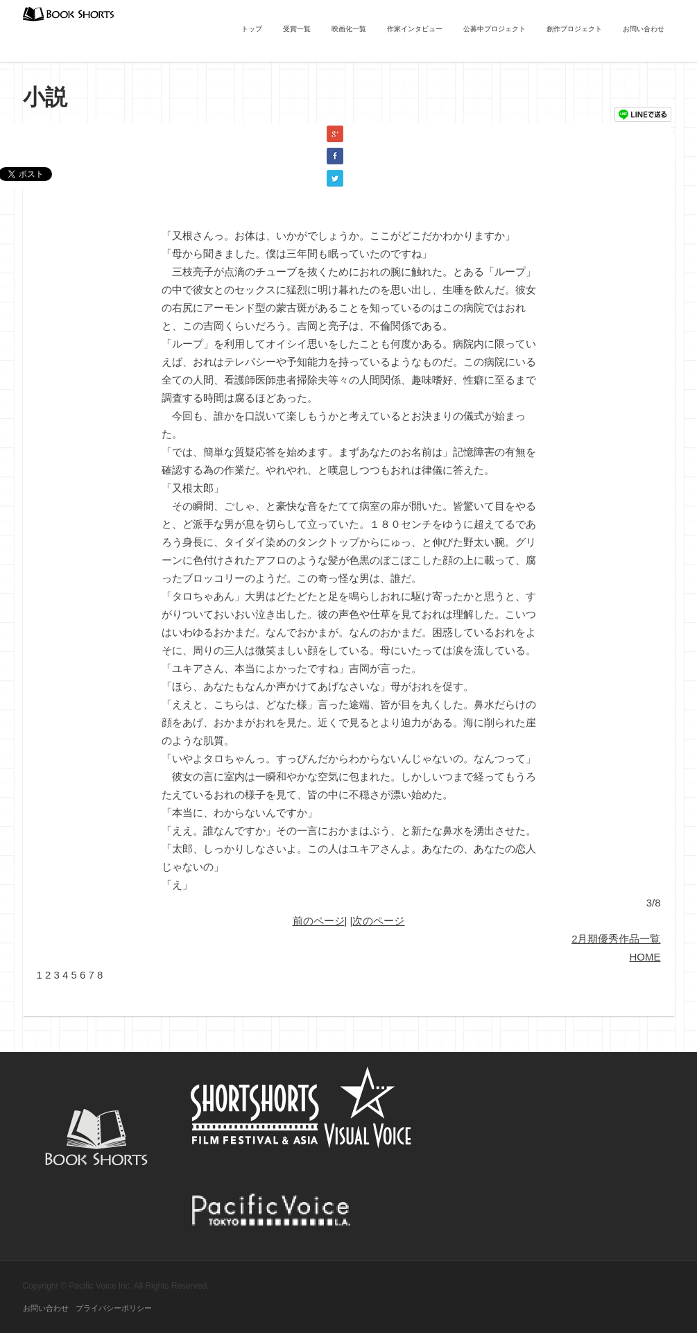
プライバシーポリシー (114, 1308)
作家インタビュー (414, 29)
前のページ (319, 921)
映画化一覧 (349, 29)
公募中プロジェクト (494, 29)
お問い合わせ (643, 29)
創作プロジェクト (574, 29)
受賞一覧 (297, 29)
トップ (251, 29)
